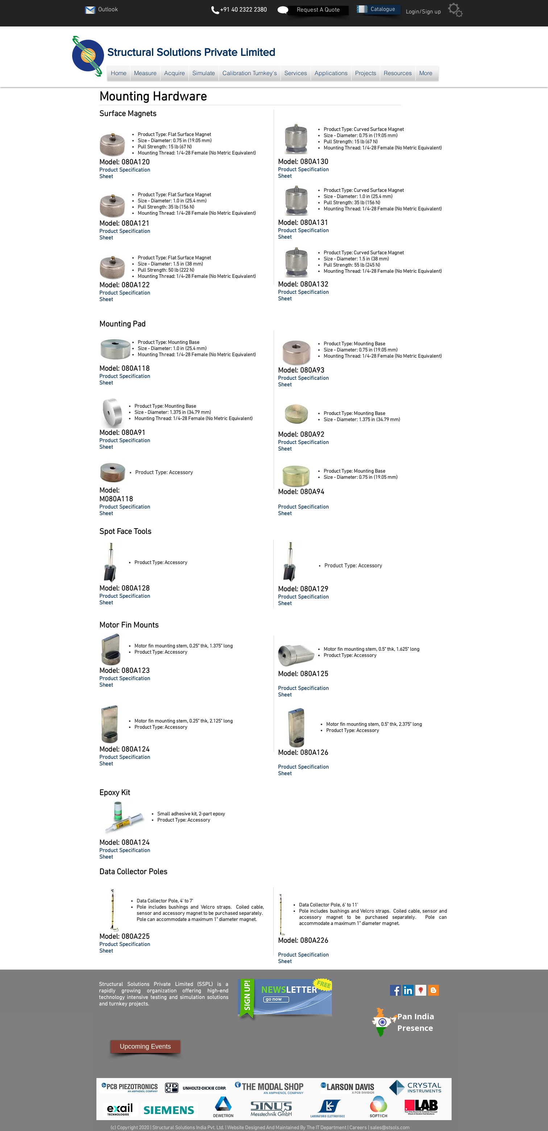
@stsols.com (396, 1128)
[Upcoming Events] (145, 1046)
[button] (383, 10)
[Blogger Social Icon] (433, 990)
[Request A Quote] (318, 10)
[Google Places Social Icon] (420, 990)
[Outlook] (108, 10)
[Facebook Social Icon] (395, 990)
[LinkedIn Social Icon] (408, 990)
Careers (358, 1128)
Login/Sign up (423, 12)
